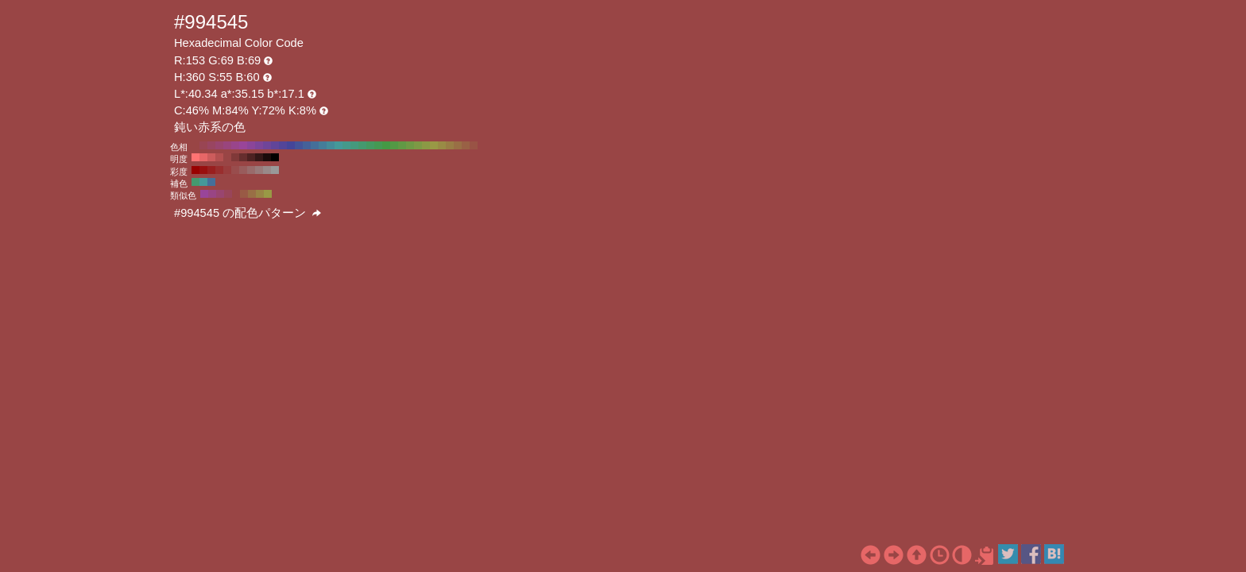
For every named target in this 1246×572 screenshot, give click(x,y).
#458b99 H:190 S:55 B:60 (331, 145)
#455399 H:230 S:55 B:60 (299, 145)
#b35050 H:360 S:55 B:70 (219, 157)
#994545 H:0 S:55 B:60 (482, 145)
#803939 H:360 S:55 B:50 (235, 157)
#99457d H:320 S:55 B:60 (227, 145)
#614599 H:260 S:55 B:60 (275, 145)
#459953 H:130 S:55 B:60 (378, 145)
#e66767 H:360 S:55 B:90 (203, 157)
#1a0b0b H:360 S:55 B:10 (267, 157)
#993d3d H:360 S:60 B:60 (227, 170)
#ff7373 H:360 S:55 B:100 (195, 157)
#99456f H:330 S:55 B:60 (219, 145)
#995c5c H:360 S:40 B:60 (243, 170)
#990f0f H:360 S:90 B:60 (203, 170)
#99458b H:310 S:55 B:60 (235, 145)
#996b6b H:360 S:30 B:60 (251, 170)
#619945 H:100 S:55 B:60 (402, 145)
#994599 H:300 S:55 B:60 (243, 145)
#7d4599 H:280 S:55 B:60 (259, 145)
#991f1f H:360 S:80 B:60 (211, 170)
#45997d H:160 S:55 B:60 (354, 145)
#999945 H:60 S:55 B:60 (434, 145)
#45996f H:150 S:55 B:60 (362, 145)
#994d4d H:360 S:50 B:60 (235, 170)
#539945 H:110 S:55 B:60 (394, 145)
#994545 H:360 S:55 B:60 (195, 145)
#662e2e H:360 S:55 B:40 (243, 157)
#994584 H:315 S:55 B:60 (212, 194)
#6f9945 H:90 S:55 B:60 (410, 145)
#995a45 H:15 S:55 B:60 (244, 194)
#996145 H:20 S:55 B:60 (466, 145)
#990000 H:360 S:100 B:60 (195, 170)
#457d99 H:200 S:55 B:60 (323, 145)
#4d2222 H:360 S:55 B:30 (251, 157)
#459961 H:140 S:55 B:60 (370, 145)
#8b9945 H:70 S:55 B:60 (426, 145)
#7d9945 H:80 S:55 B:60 (418, 145)
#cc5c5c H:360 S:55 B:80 (211, 157)
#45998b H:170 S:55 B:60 (346, 145)
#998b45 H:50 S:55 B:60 (442, 145)
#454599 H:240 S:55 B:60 (291, 145)
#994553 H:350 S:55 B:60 (203, 145)
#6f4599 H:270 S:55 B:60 (267, 145)
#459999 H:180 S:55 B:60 (338, 145)
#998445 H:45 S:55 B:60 (260, 194)
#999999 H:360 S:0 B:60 (275, 170)
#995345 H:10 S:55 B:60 (474, 145)
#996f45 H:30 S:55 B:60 (458, 145)
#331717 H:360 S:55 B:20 (259, 157)
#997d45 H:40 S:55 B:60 (450, 145)
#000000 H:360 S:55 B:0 (275, 157)
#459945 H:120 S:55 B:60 (386, 145)
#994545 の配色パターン (247, 213)
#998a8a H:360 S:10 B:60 (267, 170)
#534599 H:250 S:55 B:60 (283, 145)
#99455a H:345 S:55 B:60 (228, 194)
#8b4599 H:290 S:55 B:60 (251, 145)
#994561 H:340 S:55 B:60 (211, 145)
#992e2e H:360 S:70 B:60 (219, 170)
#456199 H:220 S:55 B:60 (307, 145)
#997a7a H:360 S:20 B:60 (259, 170)
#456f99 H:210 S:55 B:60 (315, 145)
